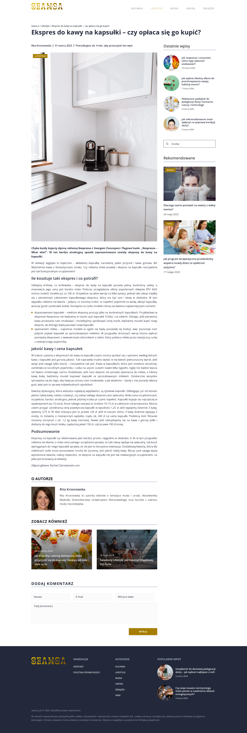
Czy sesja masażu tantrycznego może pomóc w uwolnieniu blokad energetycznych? (194, 691)
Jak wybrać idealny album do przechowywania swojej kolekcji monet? (198, 81)
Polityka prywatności (86, 672)
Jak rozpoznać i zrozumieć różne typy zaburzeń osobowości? (196, 60)
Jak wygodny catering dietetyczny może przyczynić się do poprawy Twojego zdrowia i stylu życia (61, 560)
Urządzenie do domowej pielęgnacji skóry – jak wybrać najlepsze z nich (195, 670)
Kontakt (78, 666)
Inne (118, 695)
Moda (184, 6)
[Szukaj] (167, 144)
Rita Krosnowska (41, 45)
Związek (211, 6)
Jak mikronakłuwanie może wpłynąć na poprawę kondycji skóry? (198, 122)
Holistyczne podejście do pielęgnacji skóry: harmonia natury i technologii (197, 101)
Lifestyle (171, 6)
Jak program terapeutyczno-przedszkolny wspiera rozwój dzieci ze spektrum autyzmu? (188, 263)
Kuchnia (156, 6)
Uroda (197, 6)
